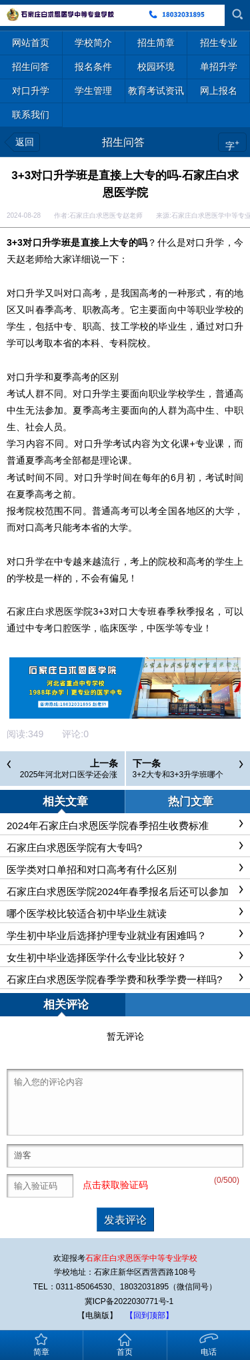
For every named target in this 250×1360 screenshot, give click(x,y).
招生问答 (123, 142)
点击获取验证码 (115, 1185)
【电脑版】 (97, 1315)
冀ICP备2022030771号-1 (129, 1301)
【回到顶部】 (149, 1315)
